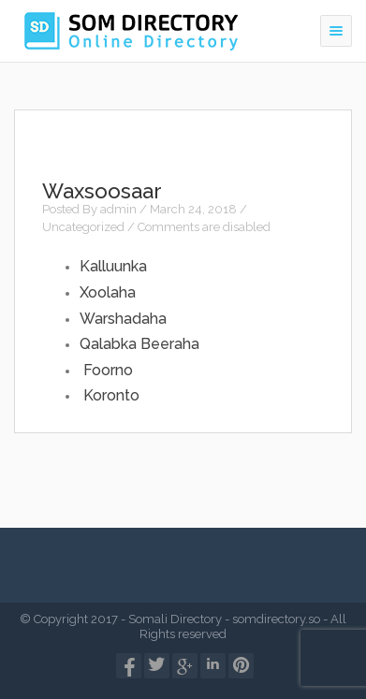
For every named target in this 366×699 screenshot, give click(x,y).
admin (118, 209)
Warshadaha (123, 319)
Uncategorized (83, 227)
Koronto (111, 395)
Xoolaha (108, 292)
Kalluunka (113, 266)
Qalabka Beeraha (139, 344)
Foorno (108, 370)
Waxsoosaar (102, 191)
